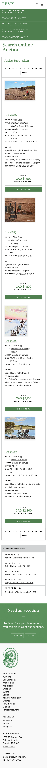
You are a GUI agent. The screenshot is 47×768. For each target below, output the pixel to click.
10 (40, 69)
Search (37, 4)
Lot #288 (11, 341)
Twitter (6, 723)
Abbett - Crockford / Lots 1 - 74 (19, 558)
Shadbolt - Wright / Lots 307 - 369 (20, 592)
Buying (6, 692)
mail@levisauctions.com (14, 757)
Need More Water (19, 459)
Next (24, 73)
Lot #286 (11, 115)
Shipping (7, 689)
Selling (6, 695)
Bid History (23, 189)
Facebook (7, 720)
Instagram (7, 726)
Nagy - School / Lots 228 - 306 (19, 582)
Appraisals (8, 686)
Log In (30, 636)
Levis (10, 658)
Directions (9, 747)
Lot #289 (11, 452)
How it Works (9, 704)
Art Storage (8, 683)
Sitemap (7, 701)
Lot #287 (11, 232)
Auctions (7, 677)
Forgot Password (11, 710)
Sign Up (17, 636)
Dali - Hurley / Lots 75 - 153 (17, 566)
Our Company (9, 680)
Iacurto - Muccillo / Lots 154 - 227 (20, 574)
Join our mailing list (12, 698)
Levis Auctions (8, 4)
